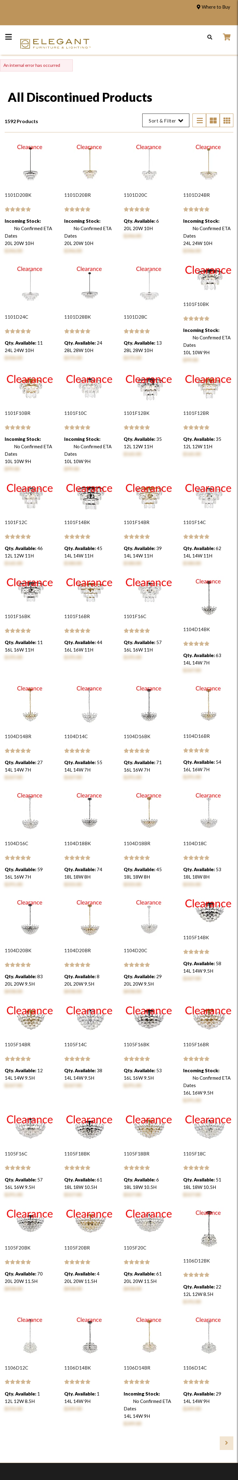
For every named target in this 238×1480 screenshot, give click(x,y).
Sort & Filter (166, 120)
